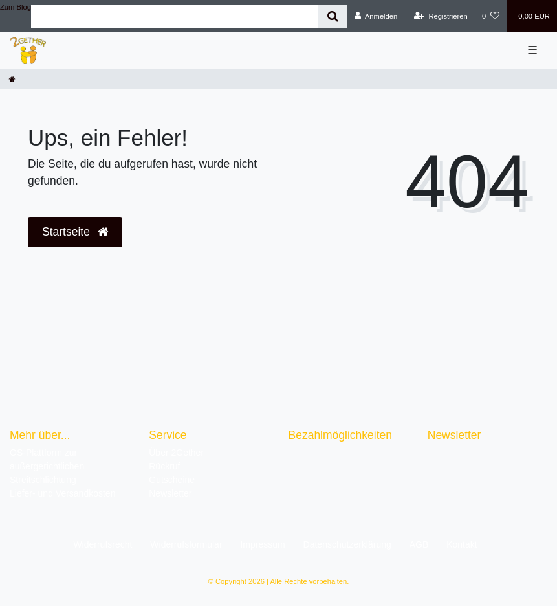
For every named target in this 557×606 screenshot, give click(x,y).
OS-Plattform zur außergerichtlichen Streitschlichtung (47, 466)
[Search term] (174, 16)
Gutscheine (172, 480)
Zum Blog (15, 7)
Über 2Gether (176, 452)
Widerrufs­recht (102, 544)
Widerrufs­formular (186, 544)
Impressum (262, 544)
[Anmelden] (376, 16)
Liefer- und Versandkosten (62, 493)
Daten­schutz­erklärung (347, 544)
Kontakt (461, 544)
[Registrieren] (441, 16)
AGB (419, 544)
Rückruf (164, 466)
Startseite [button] (75, 231)
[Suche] (332, 16)
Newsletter (170, 493)
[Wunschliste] (491, 16)
